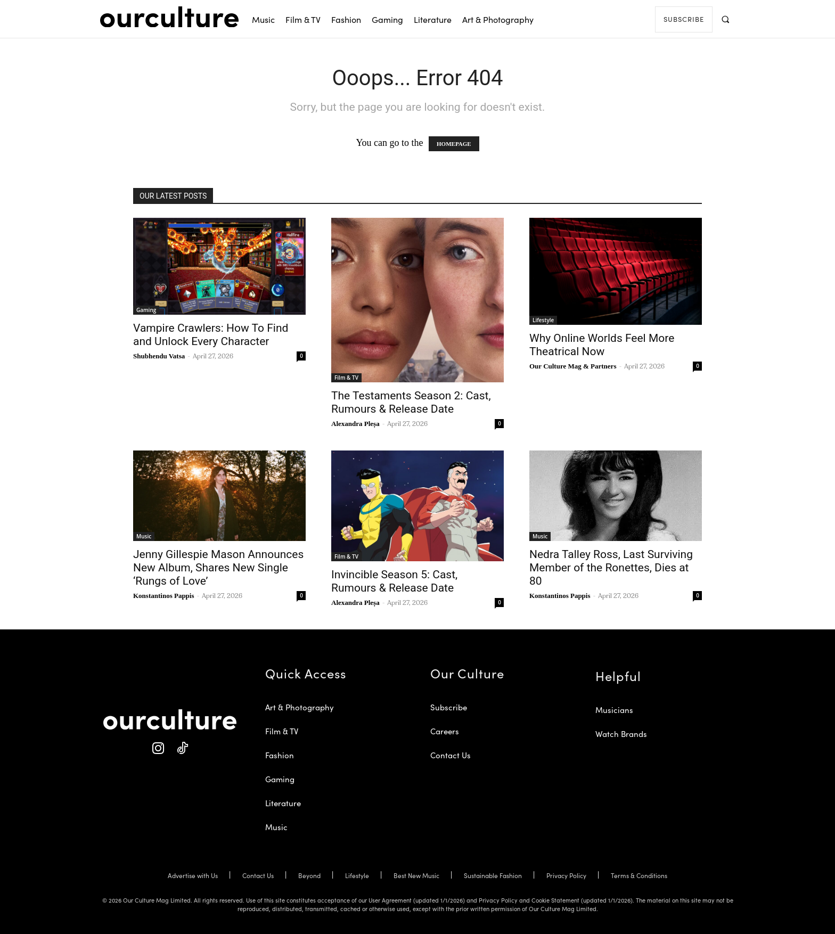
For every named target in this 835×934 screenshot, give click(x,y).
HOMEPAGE (454, 144)
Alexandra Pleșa (355, 424)
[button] (725, 19)
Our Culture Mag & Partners (572, 366)
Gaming (146, 310)
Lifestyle (543, 320)
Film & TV (346, 377)
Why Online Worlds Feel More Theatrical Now (601, 345)
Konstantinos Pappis (163, 596)
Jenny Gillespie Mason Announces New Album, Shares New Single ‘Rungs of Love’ (218, 567)
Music (143, 536)
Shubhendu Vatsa (159, 356)
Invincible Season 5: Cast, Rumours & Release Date (394, 581)
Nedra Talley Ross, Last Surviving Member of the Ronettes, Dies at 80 (611, 567)
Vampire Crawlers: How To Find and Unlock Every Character (210, 335)
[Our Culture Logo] (169, 17)
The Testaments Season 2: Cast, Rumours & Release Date (411, 402)
